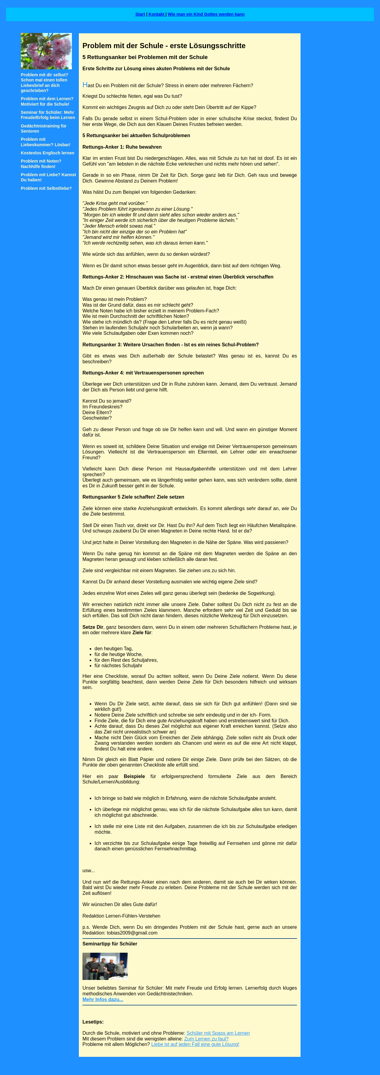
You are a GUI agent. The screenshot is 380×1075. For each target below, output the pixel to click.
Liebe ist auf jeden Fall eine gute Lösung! (195, 1044)
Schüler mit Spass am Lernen (218, 1033)
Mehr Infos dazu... (102, 999)
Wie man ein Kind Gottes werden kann (206, 14)
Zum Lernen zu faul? (206, 1038)
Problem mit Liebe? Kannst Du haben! (48, 177)
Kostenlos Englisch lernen (47, 152)
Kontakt (157, 14)
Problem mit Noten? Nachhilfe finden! (41, 164)
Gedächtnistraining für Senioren (43, 129)
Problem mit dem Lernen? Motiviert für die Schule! (47, 101)
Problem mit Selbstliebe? (46, 188)
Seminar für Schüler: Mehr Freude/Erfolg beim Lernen (48, 115)
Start (140, 14)
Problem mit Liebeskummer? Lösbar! (45, 142)
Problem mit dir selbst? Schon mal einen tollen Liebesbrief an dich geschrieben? (44, 82)
